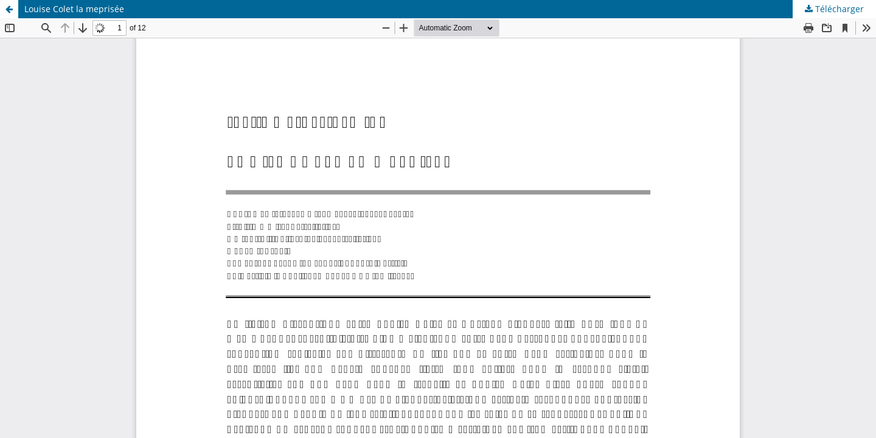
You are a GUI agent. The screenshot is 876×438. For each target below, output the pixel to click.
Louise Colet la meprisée (74, 9)
